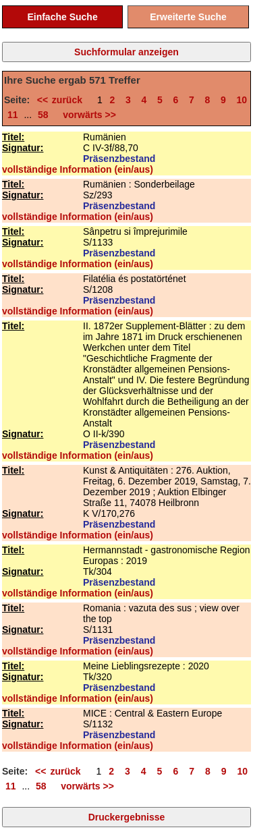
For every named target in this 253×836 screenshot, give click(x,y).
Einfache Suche (62, 16)
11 (12, 114)
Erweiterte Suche (188, 16)
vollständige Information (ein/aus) (77, 169)
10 (242, 99)
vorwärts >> (87, 114)
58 (43, 114)
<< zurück (63, 99)
